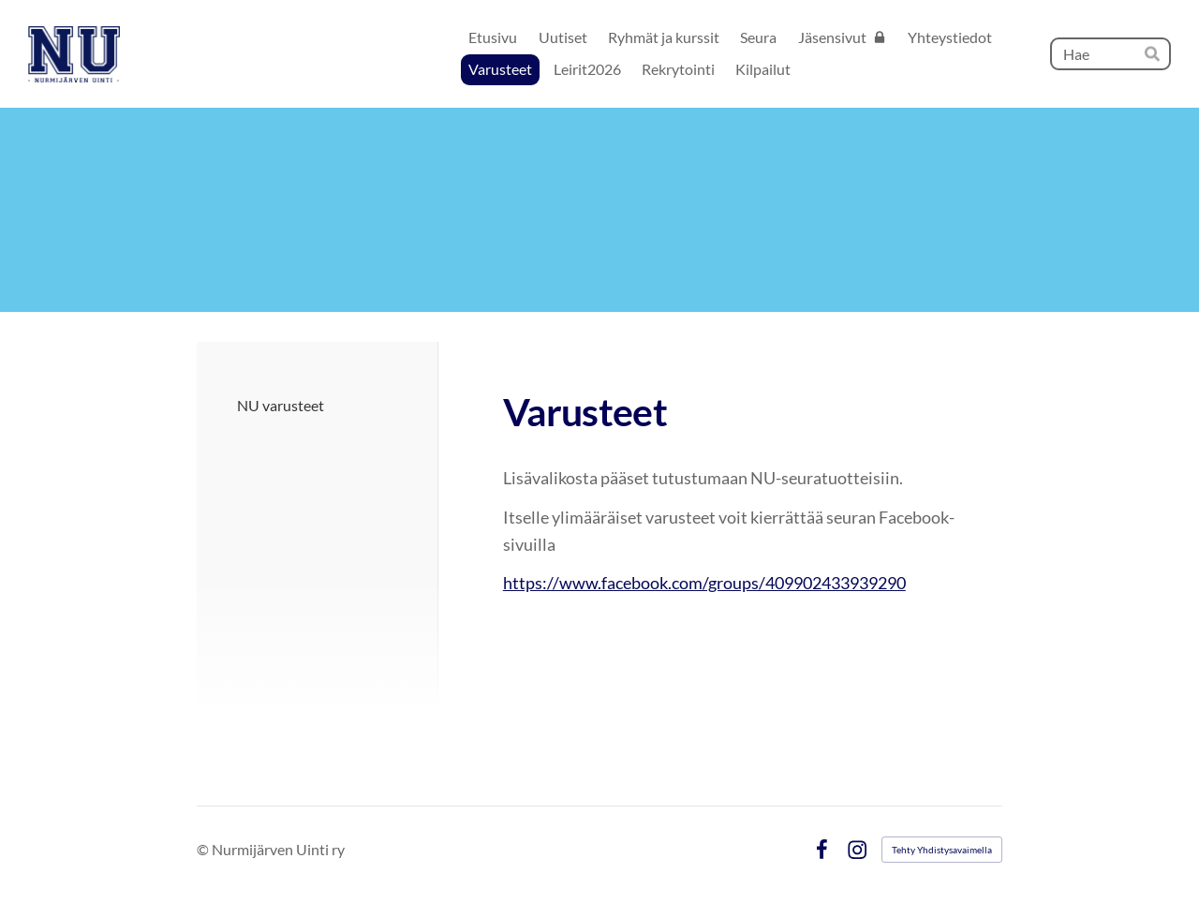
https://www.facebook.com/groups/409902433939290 (704, 582)
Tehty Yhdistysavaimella (942, 849)
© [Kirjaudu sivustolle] (204, 849)
